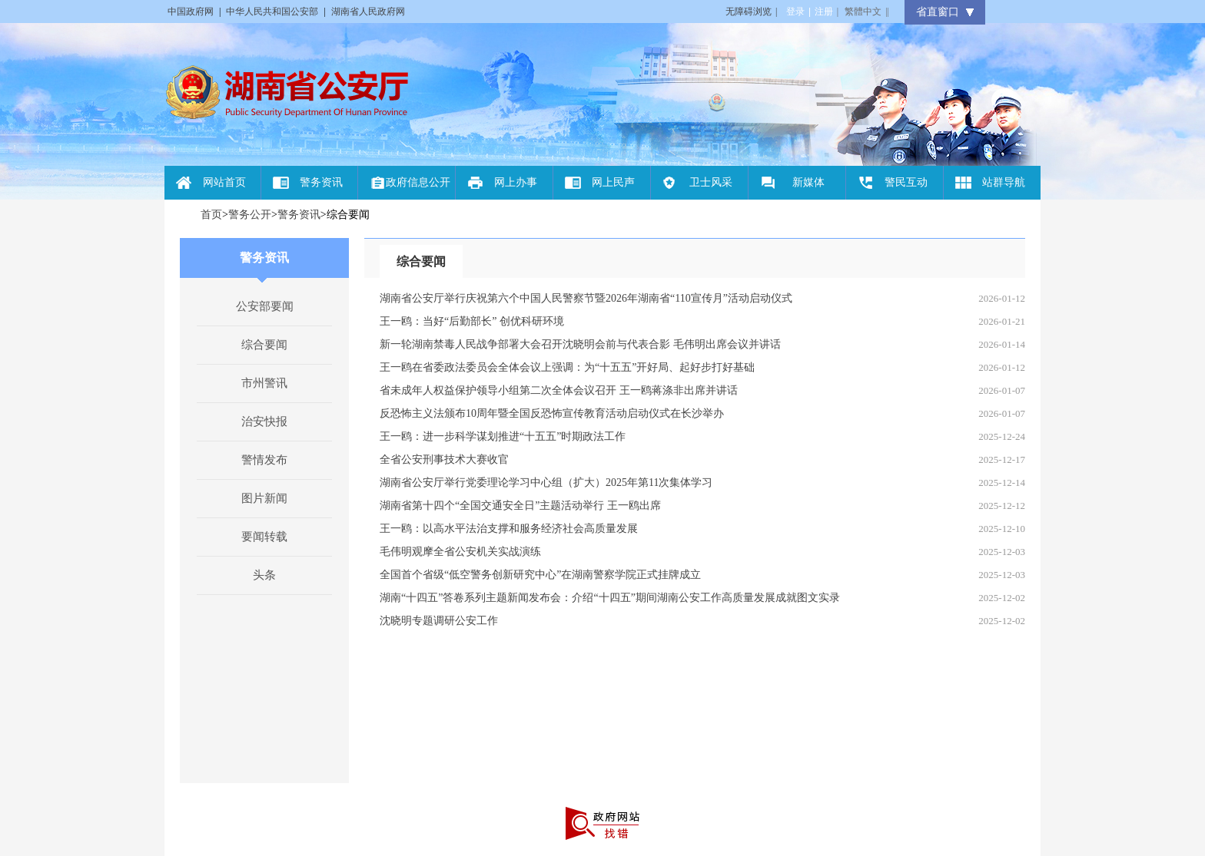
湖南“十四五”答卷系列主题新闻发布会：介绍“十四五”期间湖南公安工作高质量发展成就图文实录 (610, 597)
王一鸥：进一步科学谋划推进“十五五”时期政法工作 (503, 436)
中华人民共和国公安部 (272, 11)
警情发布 (264, 460)
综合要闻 (264, 345)
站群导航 (1003, 182)
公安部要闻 (265, 306)
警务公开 (249, 214)
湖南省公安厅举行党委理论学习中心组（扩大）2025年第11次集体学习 (546, 482)
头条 (264, 575)
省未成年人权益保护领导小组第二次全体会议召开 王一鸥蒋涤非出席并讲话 (559, 390)
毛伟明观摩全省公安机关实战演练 (460, 551)
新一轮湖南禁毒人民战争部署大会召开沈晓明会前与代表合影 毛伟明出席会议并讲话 (580, 344)
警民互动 (906, 182)
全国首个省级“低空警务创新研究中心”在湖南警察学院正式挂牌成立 (540, 574)
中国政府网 (191, 11)
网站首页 (224, 182)
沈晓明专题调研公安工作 (439, 620)
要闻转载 (264, 536)
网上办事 (515, 182)
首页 (211, 214)
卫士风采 (710, 182)
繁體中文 (863, 11)
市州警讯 (264, 383)
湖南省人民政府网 (368, 11)
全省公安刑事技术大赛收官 (444, 459)
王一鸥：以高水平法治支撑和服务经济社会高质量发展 (509, 528)
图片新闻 (264, 498)
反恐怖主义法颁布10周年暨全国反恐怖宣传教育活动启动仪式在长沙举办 (552, 413)
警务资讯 (321, 182)
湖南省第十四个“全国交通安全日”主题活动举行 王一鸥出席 (520, 505)
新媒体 (808, 182)
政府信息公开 (418, 182)
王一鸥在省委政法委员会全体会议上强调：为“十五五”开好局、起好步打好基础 (567, 367)
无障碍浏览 (751, 11)
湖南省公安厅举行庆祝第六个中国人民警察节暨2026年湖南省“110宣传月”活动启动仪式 (586, 298)
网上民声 (613, 182)
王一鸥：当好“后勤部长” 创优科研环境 (472, 321)
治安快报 (264, 421)
